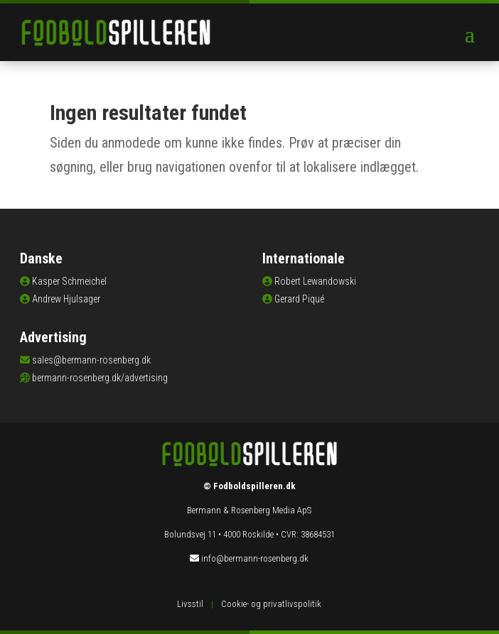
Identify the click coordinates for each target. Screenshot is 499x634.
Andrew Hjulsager (66, 299)
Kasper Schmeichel (69, 281)
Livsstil (190, 604)
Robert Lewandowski (315, 281)
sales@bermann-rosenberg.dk (91, 360)
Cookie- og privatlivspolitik (271, 604)
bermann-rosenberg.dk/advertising (100, 377)
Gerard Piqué (299, 299)
